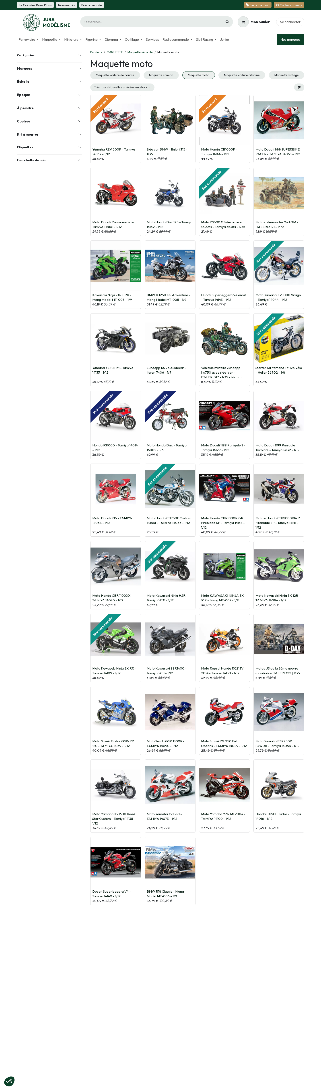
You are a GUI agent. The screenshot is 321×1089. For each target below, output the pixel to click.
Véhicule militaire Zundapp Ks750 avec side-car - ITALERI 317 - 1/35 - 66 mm (221, 372)
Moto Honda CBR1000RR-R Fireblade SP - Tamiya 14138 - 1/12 (223, 522)
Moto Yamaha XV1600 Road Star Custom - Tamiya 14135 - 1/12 (113, 818)
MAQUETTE (115, 52)
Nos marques (290, 39)
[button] (122, 87)
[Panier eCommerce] (254, 22)
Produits (96, 52)
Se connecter (290, 22)
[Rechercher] (227, 21)
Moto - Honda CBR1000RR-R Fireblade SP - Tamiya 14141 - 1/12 (277, 522)
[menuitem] (28, 39)
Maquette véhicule (140, 52)
